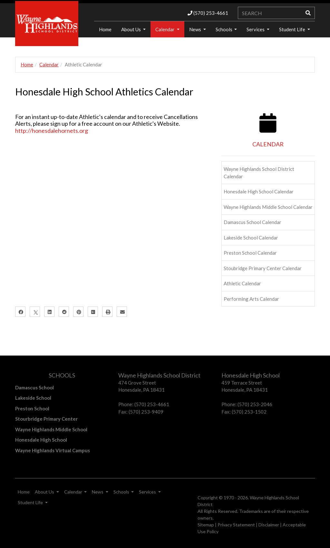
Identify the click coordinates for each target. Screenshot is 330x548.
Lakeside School (33, 398)
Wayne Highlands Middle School (51, 429)
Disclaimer (268, 524)
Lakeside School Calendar (251, 237)
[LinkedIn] (49, 312)
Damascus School (34, 387)
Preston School (32, 408)
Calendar (165, 29)
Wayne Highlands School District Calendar (259, 172)
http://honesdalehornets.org (51, 130)
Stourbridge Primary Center (46, 419)
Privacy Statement (236, 524)
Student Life (292, 29)
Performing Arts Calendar (251, 299)
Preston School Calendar (250, 253)
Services (256, 29)
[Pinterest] (78, 312)
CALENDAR (268, 144)
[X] (35, 312)
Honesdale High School (41, 440)
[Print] (107, 312)
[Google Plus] (93, 312)
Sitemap (206, 524)
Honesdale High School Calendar (259, 191)
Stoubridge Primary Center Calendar (263, 268)
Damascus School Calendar (252, 222)
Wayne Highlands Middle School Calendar (268, 207)
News (195, 29)
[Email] (122, 312)
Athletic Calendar (242, 283)
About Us (131, 29)
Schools (224, 29)
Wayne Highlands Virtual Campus (52, 450)
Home (27, 64)
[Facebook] (20, 312)
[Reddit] (64, 312)
